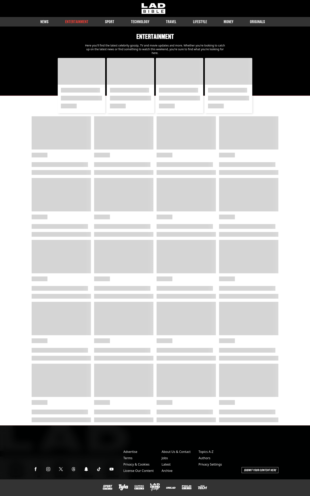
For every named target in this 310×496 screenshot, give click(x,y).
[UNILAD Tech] (202, 487)
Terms (127, 458)
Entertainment (76, 21)
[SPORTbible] (107, 487)
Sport (109, 21)
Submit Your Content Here (260, 470)
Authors (204, 458)
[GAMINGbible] (139, 487)
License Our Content (138, 471)
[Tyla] (123, 487)
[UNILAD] (171, 488)
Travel (171, 21)
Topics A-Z (205, 452)
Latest (166, 464)
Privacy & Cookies (136, 464)
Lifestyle (200, 21)
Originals (257, 21)
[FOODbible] (186, 487)
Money (228, 21)
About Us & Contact (176, 452)
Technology (140, 21)
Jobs (165, 458)
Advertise (130, 452)
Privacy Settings (210, 464)
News (44, 21)
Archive (167, 471)
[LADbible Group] (155, 487)
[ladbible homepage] (153, 8)
